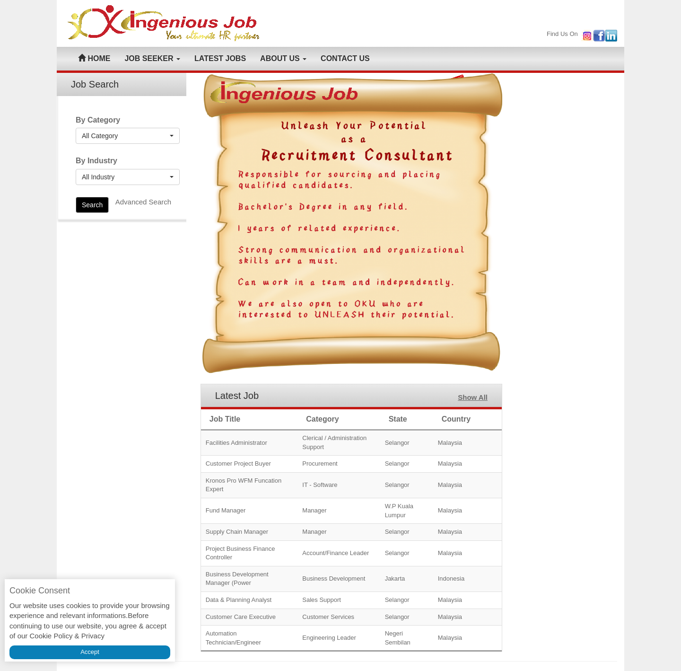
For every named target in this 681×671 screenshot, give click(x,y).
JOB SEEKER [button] (152, 58)
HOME (94, 58)
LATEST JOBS (220, 58)
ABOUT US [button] (283, 58)
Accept (89, 651)
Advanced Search (143, 202)
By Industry (96, 161)
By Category (98, 120)
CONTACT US (345, 58)
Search (92, 205)
